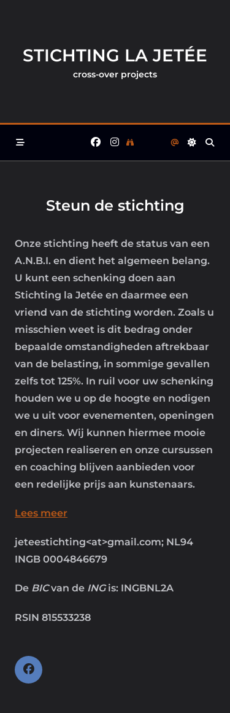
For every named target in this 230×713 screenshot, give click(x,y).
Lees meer (41, 513)
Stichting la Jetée (115, 55)
